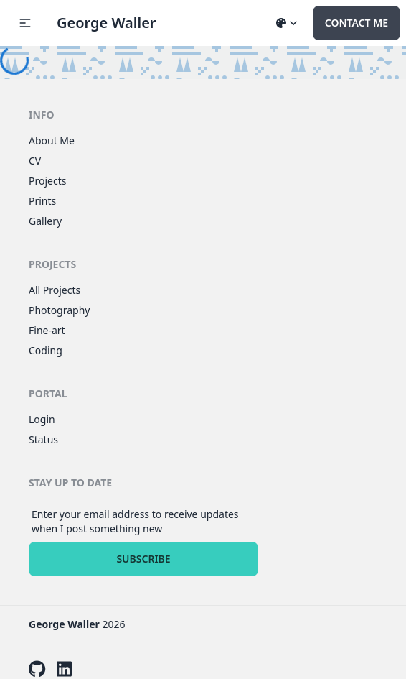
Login (42, 419)
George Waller (106, 22)
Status (43, 439)
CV (35, 160)
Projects (47, 181)
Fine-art (47, 330)
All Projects (54, 290)
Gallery (45, 221)
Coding (45, 350)
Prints (42, 201)
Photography (59, 310)
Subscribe (143, 558)
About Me (52, 140)
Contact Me (356, 22)
